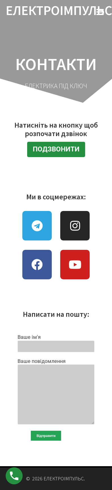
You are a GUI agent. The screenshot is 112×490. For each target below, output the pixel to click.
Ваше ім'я (56, 341)
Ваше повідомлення (56, 391)
